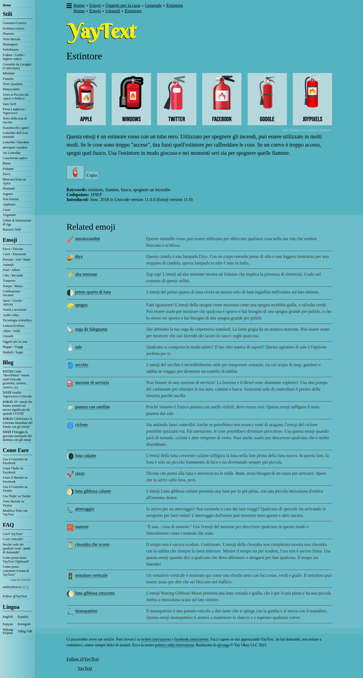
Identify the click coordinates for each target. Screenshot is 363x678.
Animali (8, 265)
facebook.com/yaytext (191, 639)
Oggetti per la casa (15, 342)
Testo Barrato (12, 39)
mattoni (81, 526)
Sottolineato (11, 49)
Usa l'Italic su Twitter (17, 496)
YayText (84, 668)
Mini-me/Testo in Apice (14, 181)
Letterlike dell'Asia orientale (15, 135)
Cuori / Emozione (14, 254)
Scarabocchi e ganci (16, 128)
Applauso (9, 204)
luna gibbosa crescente (95, 593)
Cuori (6, 210)
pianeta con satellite (92, 407)
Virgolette (9, 215)
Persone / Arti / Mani (16, 259)
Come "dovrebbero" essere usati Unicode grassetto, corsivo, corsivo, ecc (16, 379)
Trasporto (9, 281)
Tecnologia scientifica (17, 320)
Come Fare (16, 450)
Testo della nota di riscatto (15, 120)
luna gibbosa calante (93, 491)
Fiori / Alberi (11, 270)
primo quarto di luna (93, 292)
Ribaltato (9, 73)
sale (78, 347)
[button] (69, 6)
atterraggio (84, 509)
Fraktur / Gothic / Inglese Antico (14, 57)
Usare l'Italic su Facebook (13, 470)
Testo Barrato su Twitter (13, 503)
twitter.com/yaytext (156, 639)
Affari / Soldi (11, 331)
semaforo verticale (91, 575)
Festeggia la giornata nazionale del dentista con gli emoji (17, 436)
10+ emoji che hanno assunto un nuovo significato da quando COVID (17, 407)
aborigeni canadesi (15, 147)
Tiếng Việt (25, 631)
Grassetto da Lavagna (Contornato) (17, 66)
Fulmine (8, 169)
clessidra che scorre (92, 544)
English (8, 617)
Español (23, 617)
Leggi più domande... (21, 579)
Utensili (8, 336)
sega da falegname (91, 329)
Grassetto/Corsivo (15, 23)
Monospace (10, 44)
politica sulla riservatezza (174, 645)
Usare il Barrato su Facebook (15, 479)
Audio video (11, 315)
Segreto (8, 194)
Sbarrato (8, 34)
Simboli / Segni (13, 352)
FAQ (8, 525)
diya (79, 256)
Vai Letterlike (12, 153)
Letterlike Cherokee (16, 142)
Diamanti (9, 188)
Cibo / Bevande (13, 275)
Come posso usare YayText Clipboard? (16, 559)
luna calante (85, 455)
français (8, 624)
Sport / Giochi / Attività (13, 302)
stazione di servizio (92, 382)
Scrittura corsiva (13, 28)
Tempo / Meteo (13, 286)
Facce (6, 174)
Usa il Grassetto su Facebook (15, 461)
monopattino (86, 611)
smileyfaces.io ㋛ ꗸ (15, 587)
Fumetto (8, 79)
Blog (8, 362)
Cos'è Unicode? (13, 539)
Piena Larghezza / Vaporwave (14, 111)
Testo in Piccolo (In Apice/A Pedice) (15, 96)
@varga (224, 645)
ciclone (81, 424)
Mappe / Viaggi (13, 347)
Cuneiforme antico (15, 158)
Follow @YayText (15, 596)
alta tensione (86, 274)
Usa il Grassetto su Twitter (15, 489)
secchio (81, 364)
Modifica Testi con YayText (15, 512)
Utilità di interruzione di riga (17, 222)
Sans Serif (9, 104)
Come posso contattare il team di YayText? (16, 571)
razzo (80, 473)
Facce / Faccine (13, 249)
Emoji (10, 240)
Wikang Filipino (8, 631)
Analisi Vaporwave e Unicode (17, 394)
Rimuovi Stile (12, 229)
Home (7, 5)
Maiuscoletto (11, 89)
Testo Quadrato (13, 84)
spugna (81, 304)
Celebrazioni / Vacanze (12, 293)
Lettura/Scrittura (13, 326)
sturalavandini (87, 238)
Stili (7, 14)
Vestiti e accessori (14, 310)
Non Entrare (11, 199)
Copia (92, 175)
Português (24, 624)
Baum (7, 163)
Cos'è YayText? (13, 534)
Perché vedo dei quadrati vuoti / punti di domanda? (16, 548)
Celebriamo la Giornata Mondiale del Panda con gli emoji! (18, 423)
